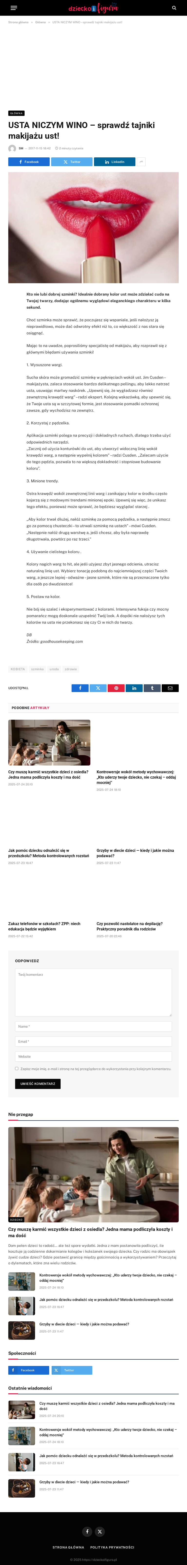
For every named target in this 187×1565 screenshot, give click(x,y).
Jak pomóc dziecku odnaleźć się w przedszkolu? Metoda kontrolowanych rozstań (48, 853)
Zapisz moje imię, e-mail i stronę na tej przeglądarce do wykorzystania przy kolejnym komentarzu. (95, 1069)
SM (21, 148)
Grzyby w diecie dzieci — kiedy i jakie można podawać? (135, 853)
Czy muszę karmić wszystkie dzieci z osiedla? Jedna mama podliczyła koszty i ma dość (48, 775)
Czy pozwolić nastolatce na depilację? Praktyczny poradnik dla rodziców (130, 926)
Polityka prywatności (112, 1547)
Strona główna (68, 1547)
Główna (16, 113)
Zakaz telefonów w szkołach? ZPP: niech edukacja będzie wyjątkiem (44, 926)
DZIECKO (16, 1219)
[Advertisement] (93, 66)
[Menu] (14, 7)
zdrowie (71, 669)
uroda (54, 669)
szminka (37, 669)
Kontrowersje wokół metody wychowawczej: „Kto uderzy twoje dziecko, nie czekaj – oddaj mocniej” (136, 777)
